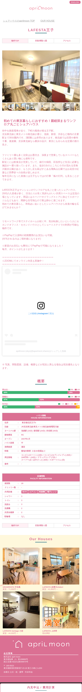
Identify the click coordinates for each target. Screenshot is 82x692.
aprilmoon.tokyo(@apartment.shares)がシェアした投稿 (41, 351)
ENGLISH (75, 2)
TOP (19, 21)
